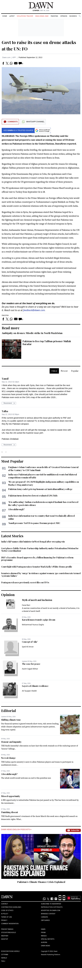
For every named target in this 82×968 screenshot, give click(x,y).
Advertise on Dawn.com (50, 910)
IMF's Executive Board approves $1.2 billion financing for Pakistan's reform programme (37, 558)
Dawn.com (6, 57)
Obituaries (45, 920)
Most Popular (12, 461)
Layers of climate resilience (35, 686)
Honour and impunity (11, 742)
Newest (64, 371)
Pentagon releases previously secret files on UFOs (25, 582)
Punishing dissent (9, 812)
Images (44, 936)
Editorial (8, 710)
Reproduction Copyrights (52, 907)
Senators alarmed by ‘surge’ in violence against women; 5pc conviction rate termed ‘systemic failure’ (41, 574)
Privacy (4, 920)
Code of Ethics (7, 910)
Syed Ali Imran (28, 646)
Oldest (54, 371)
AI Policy (4, 914)
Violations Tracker (25, 16)
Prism (43, 932)
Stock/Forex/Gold (8, 932)
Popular (75, 371)
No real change (8, 758)
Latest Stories (12, 536)
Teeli (3, 961)
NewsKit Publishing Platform (50, 955)
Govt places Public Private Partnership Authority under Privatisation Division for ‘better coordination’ (40, 549)
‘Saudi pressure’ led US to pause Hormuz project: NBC (34, 523)
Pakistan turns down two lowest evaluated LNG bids (32, 495)
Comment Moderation (9, 923)
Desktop (4, 939)
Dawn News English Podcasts (16, 830)
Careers (44, 917)
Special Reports (47, 939)
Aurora (44, 942)
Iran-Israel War (41, 16)
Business (73, 16)
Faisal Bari (26, 605)
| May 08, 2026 (41, 10)
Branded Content (48, 914)
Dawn (43, 929)
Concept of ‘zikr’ (30, 641)
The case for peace (31, 664)
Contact (4, 904)
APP (14, 57)
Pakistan (54, 16)
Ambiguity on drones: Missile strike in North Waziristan (32, 333)
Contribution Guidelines (11, 907)
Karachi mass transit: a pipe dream (38, 619)
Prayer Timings (7, 929)
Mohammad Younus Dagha (33, 624)
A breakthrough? (16, 509)
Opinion (63, 16)
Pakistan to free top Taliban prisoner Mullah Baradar (47, 343)
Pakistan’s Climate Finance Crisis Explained (41, 881)
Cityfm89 (4, 954)
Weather (4, 936)
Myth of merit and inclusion (37, 599)
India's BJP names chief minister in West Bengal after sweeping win (33, 541)
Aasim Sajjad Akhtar (30, 669)
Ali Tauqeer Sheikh (29, 691)
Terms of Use (6, 917)
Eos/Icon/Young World (10, 951)
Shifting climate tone (11, 719)
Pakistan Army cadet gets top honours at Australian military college (40, 489)
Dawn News (45, 945)
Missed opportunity (10, 796)
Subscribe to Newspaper (51, 904)
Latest (11, 16)
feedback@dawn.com (34, 310)
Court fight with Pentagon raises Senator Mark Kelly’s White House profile (36, 566)
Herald (4, 958)
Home (4, 16)
